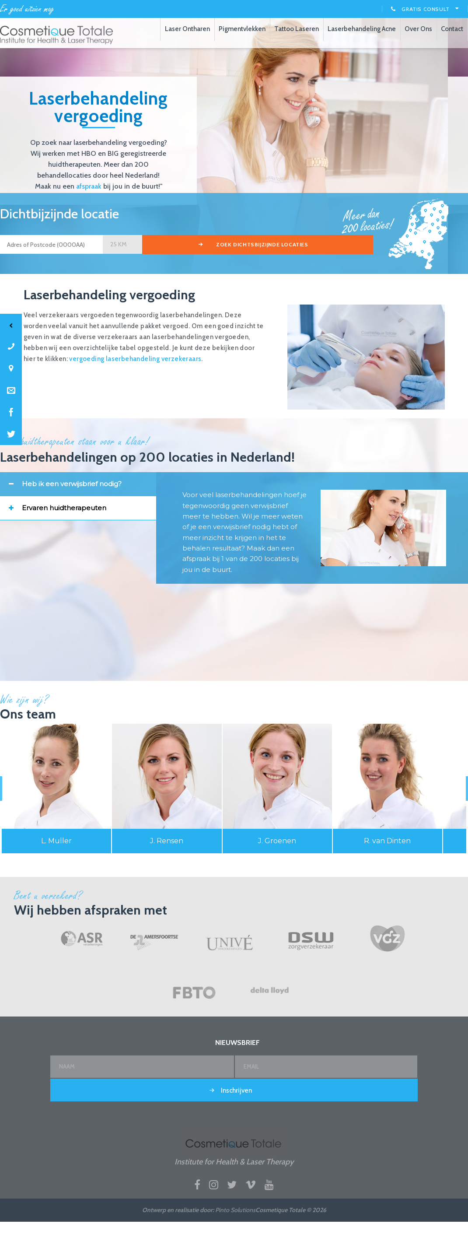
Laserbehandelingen (57, 35)
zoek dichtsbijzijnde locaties (198, 277)
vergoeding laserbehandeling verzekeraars (135, 390)
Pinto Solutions (235, 1241)
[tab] (78, 515)
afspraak (88, 217)
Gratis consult (425, 9)
